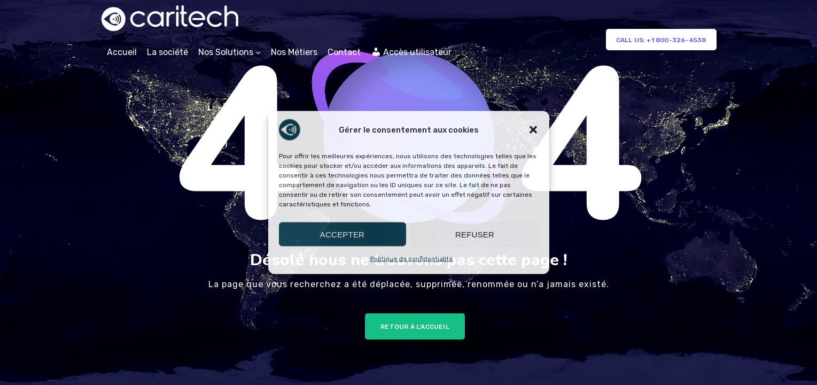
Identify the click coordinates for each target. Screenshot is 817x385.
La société (167, 52)
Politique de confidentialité (411, 259)
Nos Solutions (225, 52)
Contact (344, 52)
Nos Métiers (294, 52)
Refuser (474, 233)
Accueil (122, 52)
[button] (533, 130)
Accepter (342, 233)
